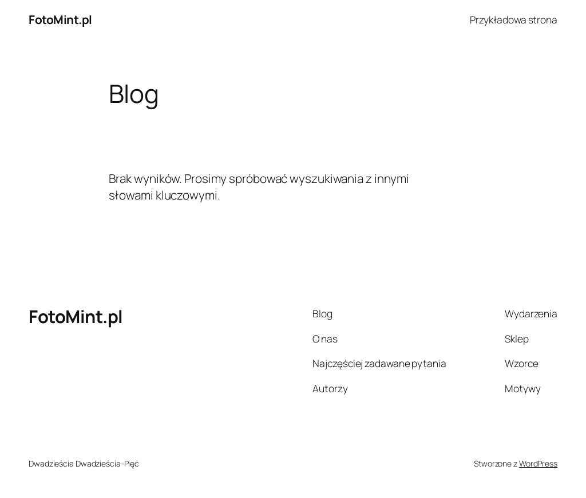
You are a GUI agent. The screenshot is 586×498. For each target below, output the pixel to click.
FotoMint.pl (60, 19)
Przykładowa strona (513, 19)
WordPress (538, 463)
